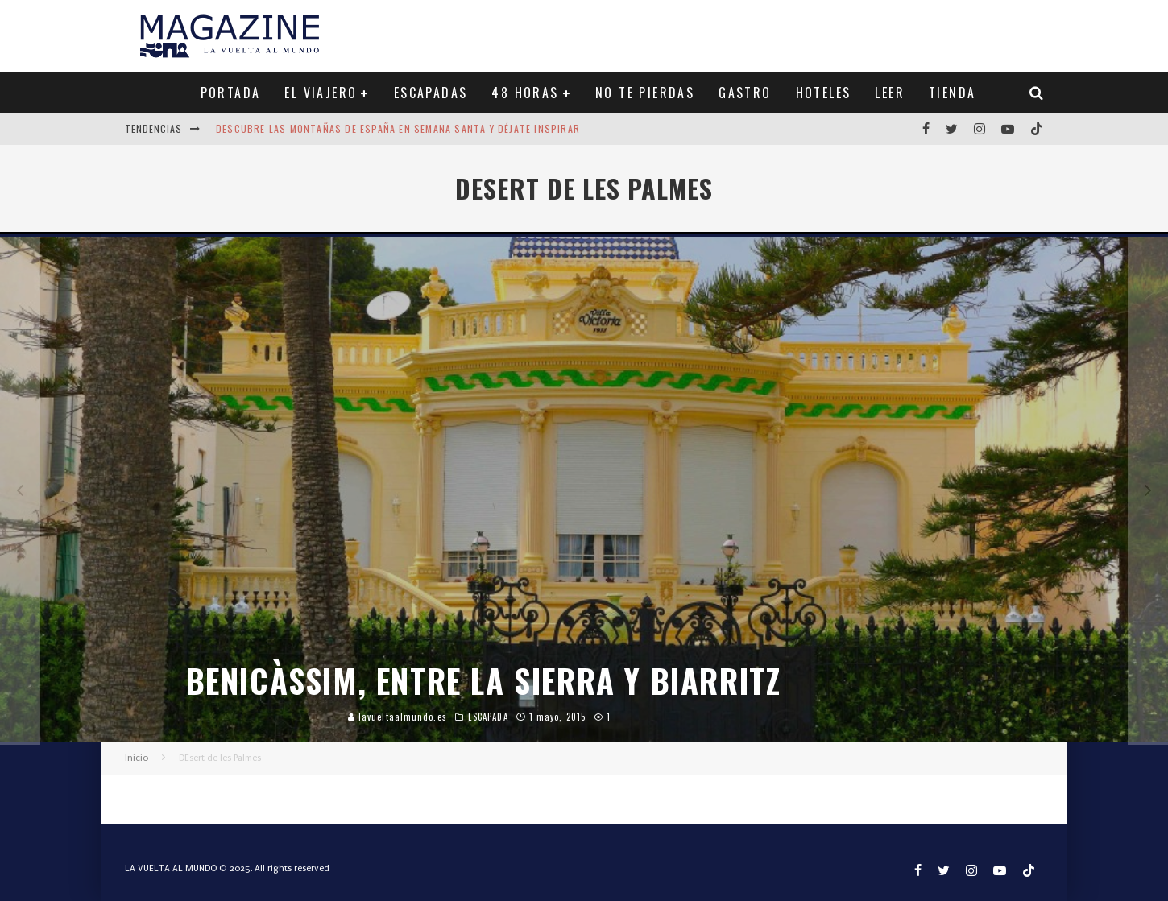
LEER (890, 92)
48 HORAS (524, 92)
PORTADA (231, 92)
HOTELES (823, 92)
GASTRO (745, 92)
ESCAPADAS (431, 92)
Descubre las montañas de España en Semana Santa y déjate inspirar (398, 128)
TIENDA (952, 92)
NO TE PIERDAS (644, 92)
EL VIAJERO (320, 92)
